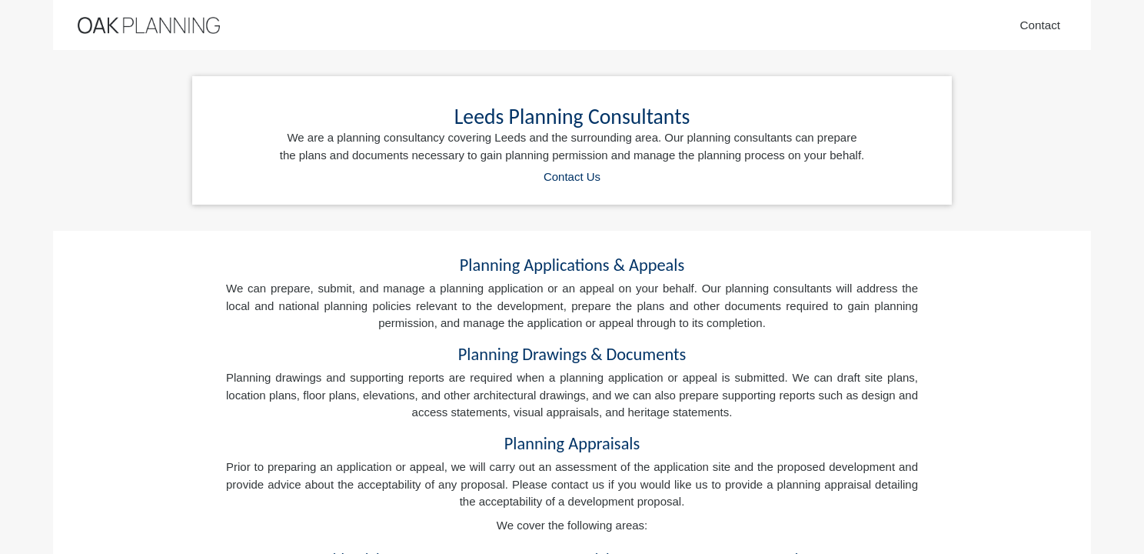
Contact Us (572, 176)
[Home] (149, 25)
